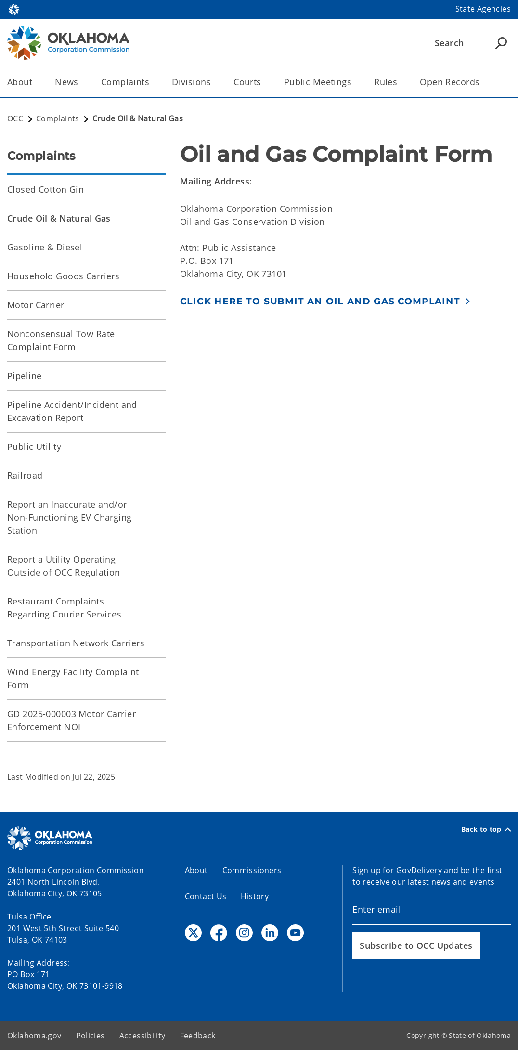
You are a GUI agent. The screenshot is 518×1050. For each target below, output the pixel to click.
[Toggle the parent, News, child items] (81, 82)
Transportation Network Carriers (75, 643)
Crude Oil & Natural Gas (59, 218)
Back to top (486, 829)
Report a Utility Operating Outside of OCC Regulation (63, 565)
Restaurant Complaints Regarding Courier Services (64, 607)
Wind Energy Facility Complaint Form (73, 678)
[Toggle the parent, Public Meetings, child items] (354, 82)
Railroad (24, 475)
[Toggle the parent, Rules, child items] (400, 82)
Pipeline (24, 375)
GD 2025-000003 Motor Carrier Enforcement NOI (71, 720)
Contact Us (206, 896)
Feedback (198, 1035)
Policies (90, 1035)
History (255, 896)
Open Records (449, 82)
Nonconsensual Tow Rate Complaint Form (61, 340)
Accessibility (142, 1035)
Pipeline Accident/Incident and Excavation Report (72, 411)
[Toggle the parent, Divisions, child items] (214, 82)
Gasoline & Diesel (44, 247)
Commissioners (252, 870)
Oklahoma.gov (34, 1035)
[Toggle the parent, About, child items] (35, 82)
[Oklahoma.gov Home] (14, 8)
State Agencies (483, 8)
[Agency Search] (501, 42)
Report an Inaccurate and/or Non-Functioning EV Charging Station (69, 517)
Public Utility (34, 446)
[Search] (471, 42)
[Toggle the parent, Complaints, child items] (152, 82)
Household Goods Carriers (63, 276)
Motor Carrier (36, 305)
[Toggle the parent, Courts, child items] (264, 82)
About (196, 870)
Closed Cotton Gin (45, 189)
